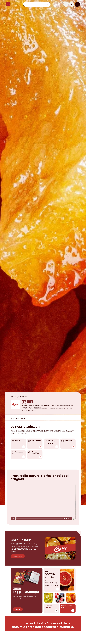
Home (12, 416)
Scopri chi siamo (17, 552)
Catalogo (18, 605)
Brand (18, 416)
